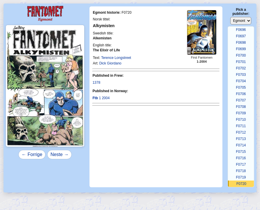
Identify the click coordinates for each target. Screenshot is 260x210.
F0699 (241, 49)
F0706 (241, 94)
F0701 (241, 62)
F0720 (241, 184)
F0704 (241, 81)
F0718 (241, 171)
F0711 (241, 126)
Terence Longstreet (116, 58)
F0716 (241, 158)
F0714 (241, 145)
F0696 (241, 30)
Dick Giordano (110, 63)
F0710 (241, 120)
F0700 (241, 55)
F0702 (241, 68)
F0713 (241, 139)
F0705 (241, 87)
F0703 (241, 75)
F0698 (241, 43)
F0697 (241, 36)
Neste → (59, 154)
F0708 (241, 107)
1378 (96, 82)
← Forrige (32, 154)
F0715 (241, 152)
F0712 (241, 132)
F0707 (241, 100)
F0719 (241, 177)
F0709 (241, 113)
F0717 (241, 164)
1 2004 (101, 98)
